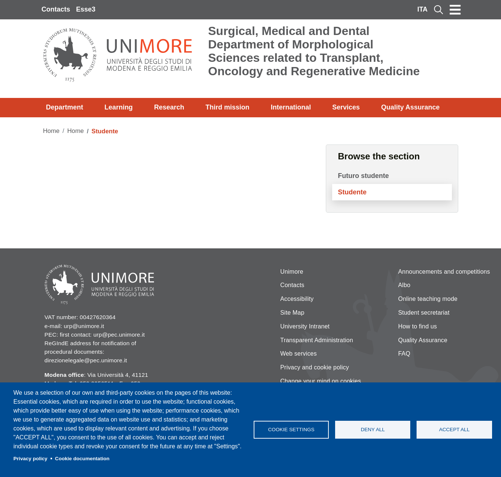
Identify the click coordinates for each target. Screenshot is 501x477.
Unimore (292, 271)
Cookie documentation (82, 458)
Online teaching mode (428, 299)
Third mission (228, 107)
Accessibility (297, 299)
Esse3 (86, 9)
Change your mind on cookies (320, 381)
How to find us (417, 326)
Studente (352, 192)
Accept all (454, 429)
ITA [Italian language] (422, 9)
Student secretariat (424, 312)
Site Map (292, 312)
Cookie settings (291, 429)
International (291, 107)
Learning (119, 107)
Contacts (56, 9)
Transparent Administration (316, 340)
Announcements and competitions (444, 271)
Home (51, 130)
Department (64, 107)
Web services (298, 353)
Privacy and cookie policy (314, 367)
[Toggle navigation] (455, 10)
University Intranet (305, 326)
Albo (404, 285)
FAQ (404, 353)
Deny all (373, 429)
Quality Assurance (410, 107)
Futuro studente (363, 175)
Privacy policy (30, 458)
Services (346, 107)
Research (169, 107)
